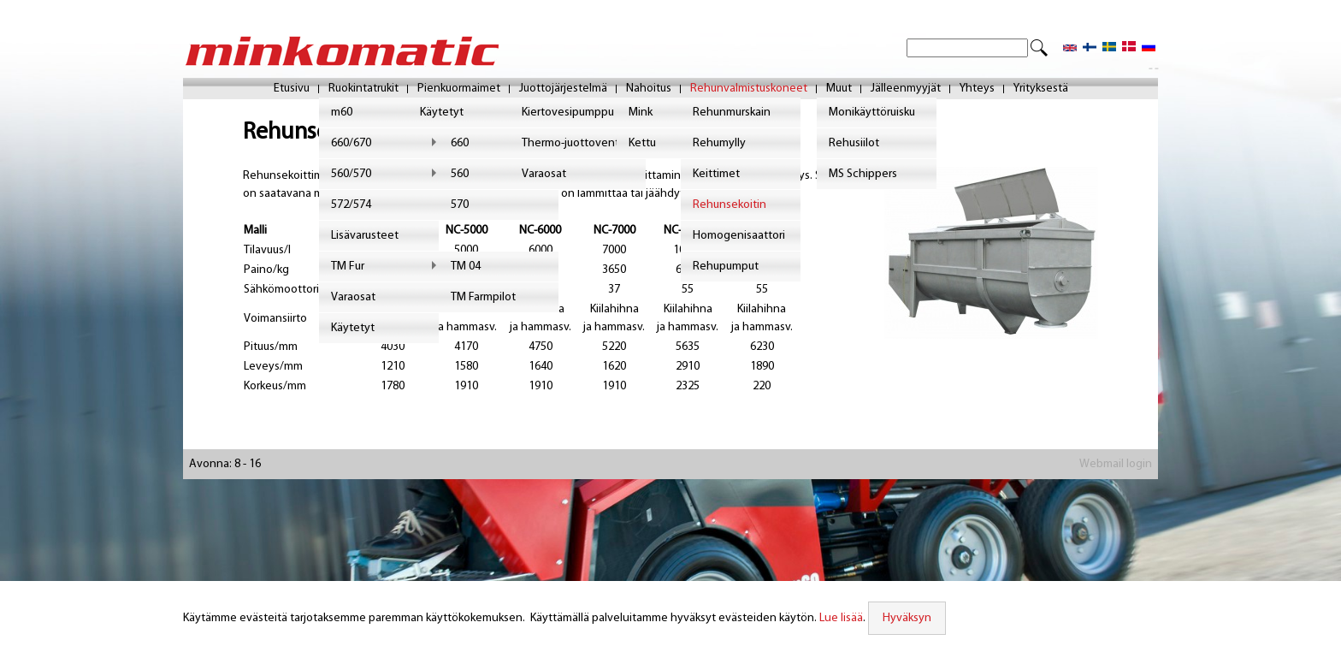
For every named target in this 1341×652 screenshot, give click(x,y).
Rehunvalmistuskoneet (748, 89)
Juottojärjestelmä (563, 89)
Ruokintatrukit (363, 89)
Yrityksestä (1040, 89)
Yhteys (977, 89)
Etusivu (292, 89)
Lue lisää (839, 618)
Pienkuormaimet (458, 89)
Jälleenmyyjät (906, 89)
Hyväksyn (904, 618)
